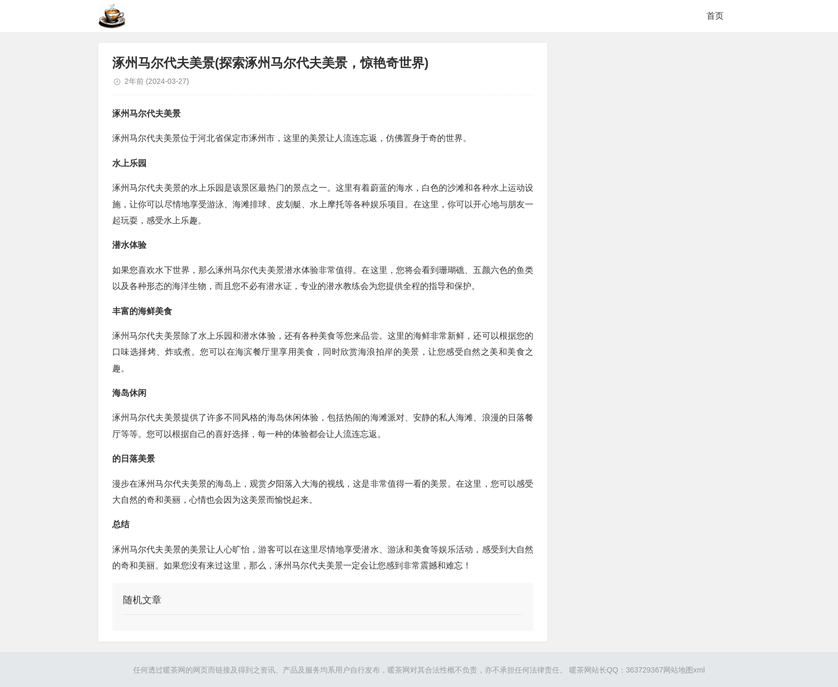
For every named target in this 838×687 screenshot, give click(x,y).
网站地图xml (684, 670)
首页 (715, 15)
